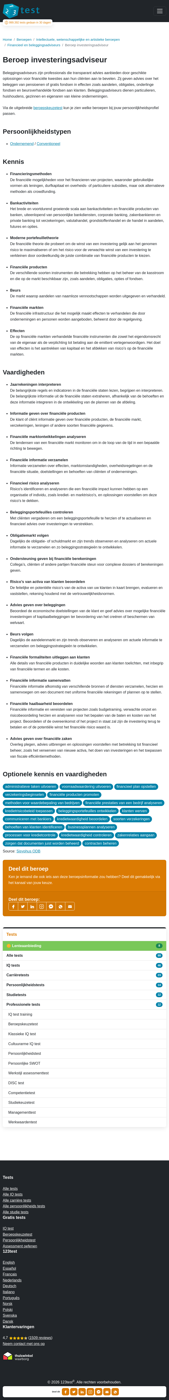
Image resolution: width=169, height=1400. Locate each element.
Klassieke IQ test (22, 1034)
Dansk (8, 1321)
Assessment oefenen (20, 1246)
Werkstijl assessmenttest (28, 1073)
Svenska (10, 1315)
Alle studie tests (16, 1212)
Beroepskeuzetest (23, 1024)
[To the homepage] (21, 11)
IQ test (8, 1228)
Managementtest (22, 1112)
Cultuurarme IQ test (24, 1044)
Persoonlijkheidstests (84, 985)
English (9, 1262)
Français (10, 1274)
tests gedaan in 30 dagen (28, 22)
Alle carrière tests (17, 1200)
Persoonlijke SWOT (24, 1063)
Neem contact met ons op (24, 1344)
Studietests (84, 994)
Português (11, 1298)
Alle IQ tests (13, 1194)
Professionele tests (84, 1004)
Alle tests (84, 955)
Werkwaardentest (22, 1122)
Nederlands (12, 1280)
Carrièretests (84, 975)
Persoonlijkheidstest (24, 1053)
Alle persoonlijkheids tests (24, 1206)
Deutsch (9, 1286)
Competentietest (21, 1093)
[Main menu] (159, 11)
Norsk (7, 1304)
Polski (8, 1310)
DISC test (16, 1083)
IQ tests (84, 965)
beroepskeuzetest (47, 108)
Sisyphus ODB (28, 851)
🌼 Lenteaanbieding (84, 945)
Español (9, 1268)
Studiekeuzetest (21, 1102)
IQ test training (20, 1014)
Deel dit (56, 1392)
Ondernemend (22, 144)
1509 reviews (40, 1338)
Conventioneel (48, 144)
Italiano (9, 1292)
